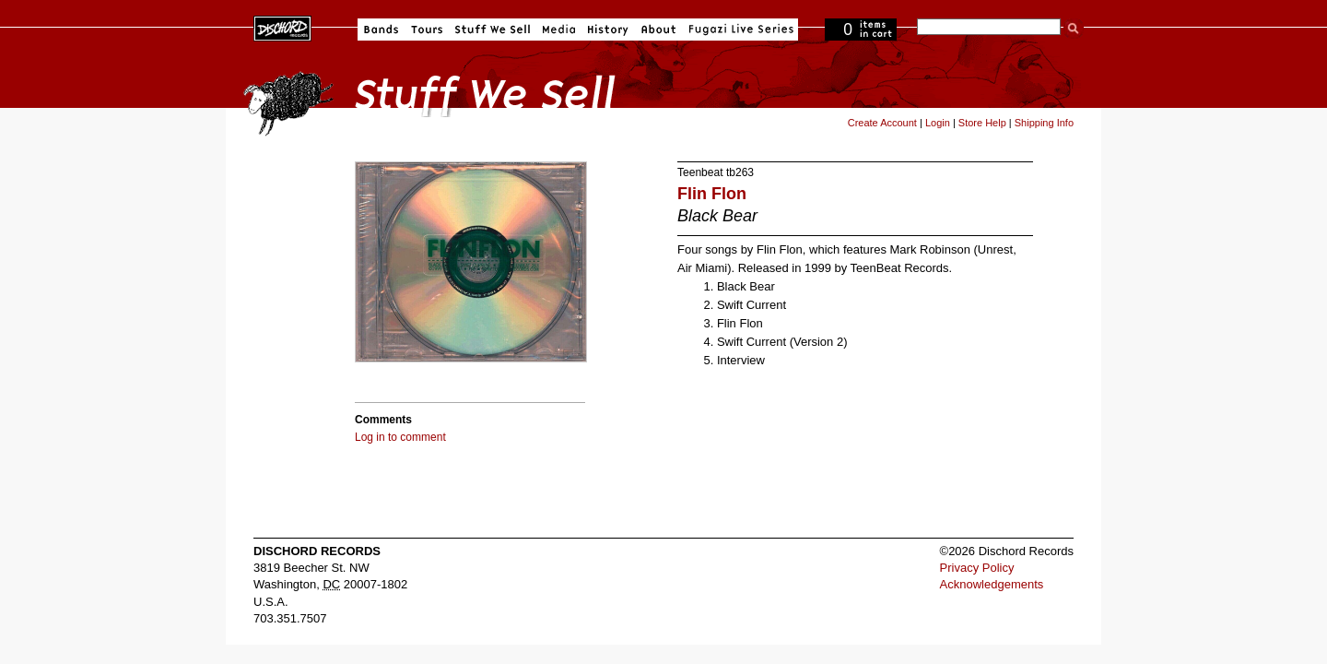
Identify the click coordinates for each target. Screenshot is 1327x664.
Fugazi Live (739, 29)
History (608, 29)
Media (559, 29)
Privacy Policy (977, 568)
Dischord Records (282, 27)
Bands (381, 29)
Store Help (982, 122)
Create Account (882, 122)
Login (937, 122)
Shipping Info (1044, 122)
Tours (426, 29)
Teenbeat (700, 172)
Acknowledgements (992, 584)
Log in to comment (400, 437)
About (658, 29)
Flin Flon (711, 193)
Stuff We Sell (492, 29)
